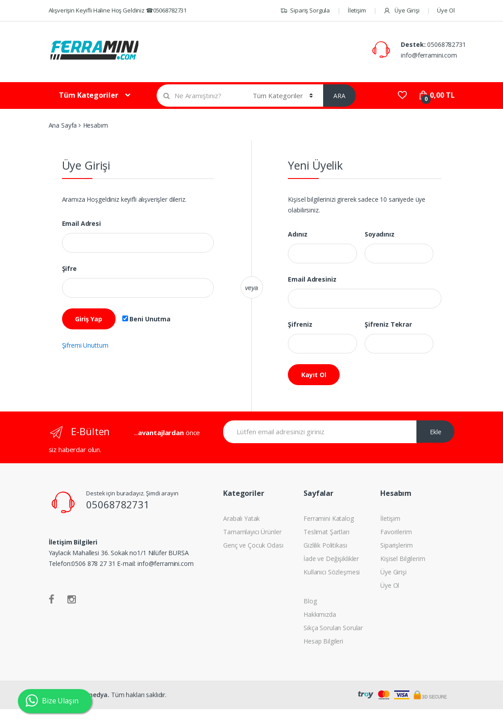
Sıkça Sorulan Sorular (333, 627)
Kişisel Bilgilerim (402, 558)
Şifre (69, 269)
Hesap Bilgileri (323, 641)
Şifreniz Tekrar (388, 324)
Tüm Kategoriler (88, 95)
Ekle (435, 432)
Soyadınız (380, 234)
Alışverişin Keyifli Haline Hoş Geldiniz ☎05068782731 (118, 10)
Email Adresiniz (312, 279)
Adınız (297, 234)
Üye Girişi (401, 10)
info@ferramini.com (429, 55)
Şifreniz (300, 324)
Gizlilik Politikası (325, 545)
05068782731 (446, 44)
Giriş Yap (88, 319)
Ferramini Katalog (328, 518)
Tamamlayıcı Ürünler (252, 532)
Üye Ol (445, 10)
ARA (339, 95)
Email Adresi (81, 224)
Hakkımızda (319, 614)
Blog (309, 601)
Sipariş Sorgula (305, 10)
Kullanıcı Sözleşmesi (331, 572)
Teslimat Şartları (326, 532)
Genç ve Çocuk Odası (253, 545)
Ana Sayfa (63, 125)
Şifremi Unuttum (85, 345)
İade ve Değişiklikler (331, 558)
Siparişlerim (396, 545)
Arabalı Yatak (241, 518)
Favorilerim (396, 532)
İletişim (357, 10)
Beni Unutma (146, 319)
